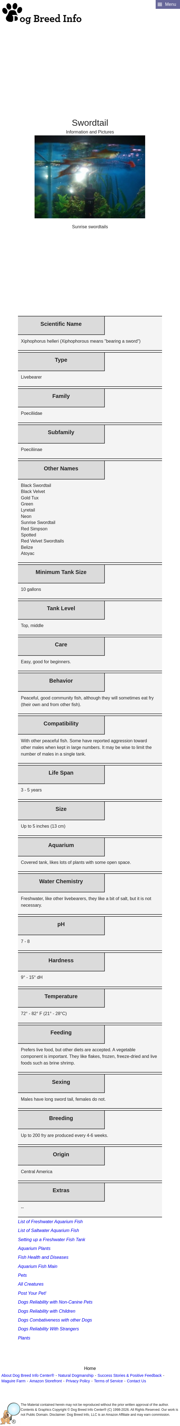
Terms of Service (108, 1381)
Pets (22, 1275)
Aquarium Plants (34, 1248)
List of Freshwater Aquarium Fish (50, 1221)
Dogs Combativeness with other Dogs (55, 1320)
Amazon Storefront (46, 1381)
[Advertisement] (89, 64)
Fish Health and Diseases (43, 1257)
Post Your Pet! (32, 1293)
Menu (170, 4)
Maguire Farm (13, 1381)
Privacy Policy (78, 1381)
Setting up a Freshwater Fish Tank (51, 1239)
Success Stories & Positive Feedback (130, 1375)
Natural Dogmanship (76, 1375)
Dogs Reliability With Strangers (48, 1329)
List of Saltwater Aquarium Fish (48, 1230)
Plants (24, 1338)
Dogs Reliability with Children (46, 1311)
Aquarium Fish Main (37, 1266)
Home (90, 1368)
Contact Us (136, 1381)
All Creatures (30, 1284)
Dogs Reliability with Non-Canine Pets (55, 1302)
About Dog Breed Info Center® (27, 1375)
